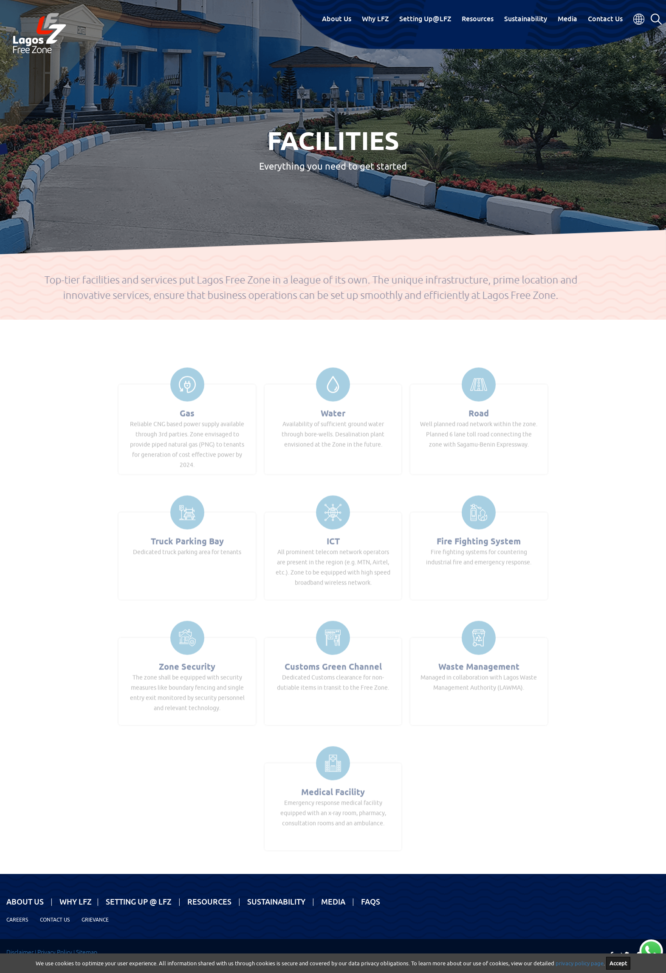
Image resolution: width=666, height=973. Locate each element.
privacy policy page (580, 963)
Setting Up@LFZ (425, 18)
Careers (17, 919)
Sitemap (86, 952)
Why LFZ (375, 18)
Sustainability (525, 18)
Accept (618, 963)
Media (567, 18)
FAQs (370, 901)
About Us (336, 18)
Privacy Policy (54, 952)
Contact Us (605, 18)
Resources (478, 18)
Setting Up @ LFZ (139, 901)
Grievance (95, 919)
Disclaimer (20, 952)
